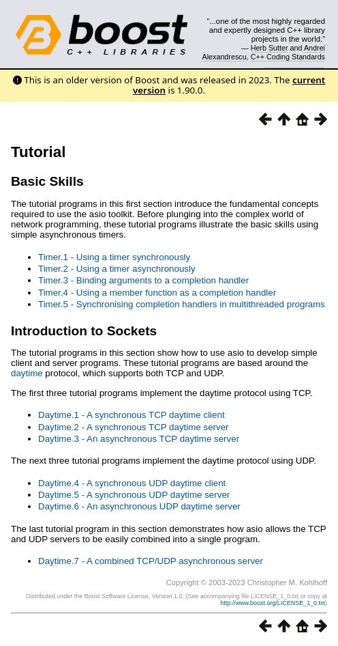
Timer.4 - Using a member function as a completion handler (157, 292)
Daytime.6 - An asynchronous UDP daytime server (139, 506)
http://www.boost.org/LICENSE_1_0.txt (272, 603)
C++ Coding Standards (288, 57)
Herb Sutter (269, 48)
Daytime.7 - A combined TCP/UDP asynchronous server (150, 561)
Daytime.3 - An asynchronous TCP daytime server (138, 439)
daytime (27, 373)
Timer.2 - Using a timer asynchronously (117, 269)
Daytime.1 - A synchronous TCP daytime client (131, 415)
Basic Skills (47, 181)
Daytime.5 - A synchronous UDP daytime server (134, 495)
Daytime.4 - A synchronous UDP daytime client (132, 483)
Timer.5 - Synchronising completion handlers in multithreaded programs (181, 304)
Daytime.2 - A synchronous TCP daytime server (133, 427)
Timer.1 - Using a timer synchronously (114, 257)
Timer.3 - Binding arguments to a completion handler (143, 280)
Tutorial (38, 151)
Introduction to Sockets (84, 331)
